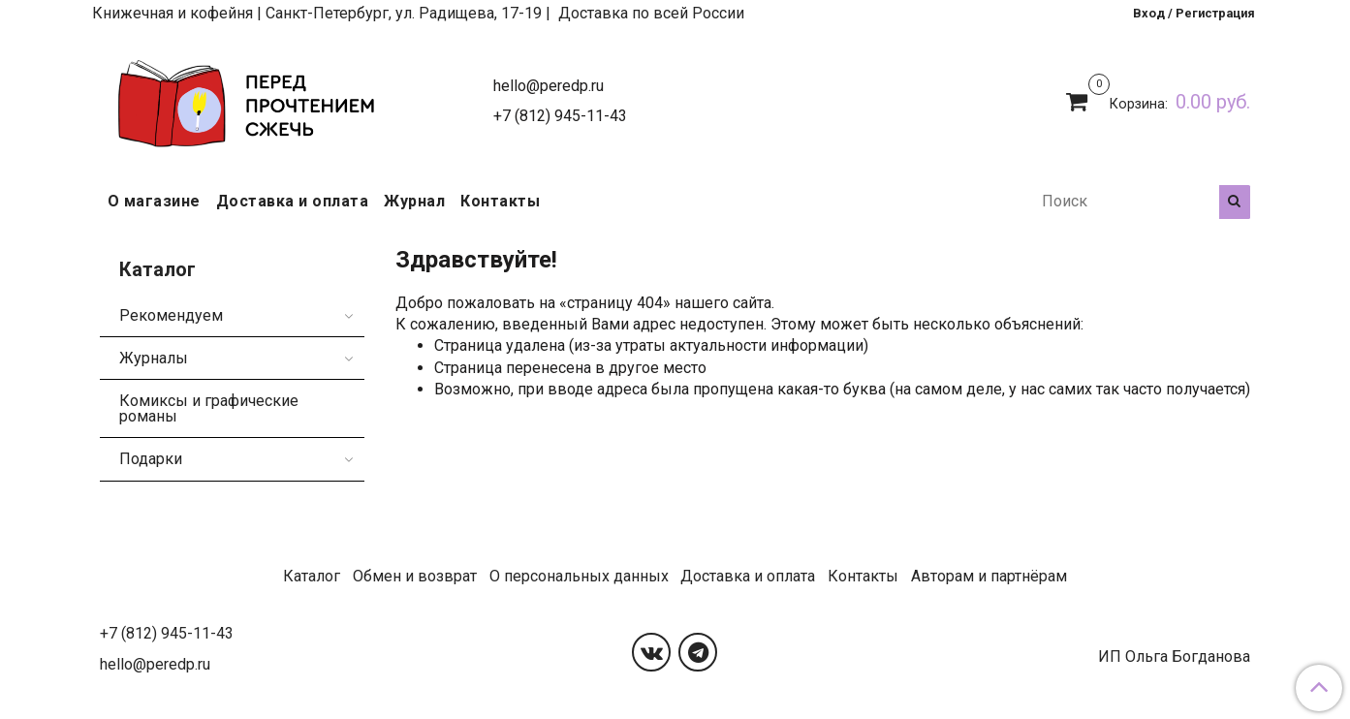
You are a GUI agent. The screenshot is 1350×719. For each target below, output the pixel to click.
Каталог (311, 576)
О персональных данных (579, 576)
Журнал (414, 201)
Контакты (500, 201)
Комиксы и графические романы (208, 408)
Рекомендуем (171, 315)
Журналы (153, 358)
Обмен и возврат (415, 576)
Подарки (150, 459)
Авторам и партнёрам (989, 576)
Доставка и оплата (292, 201)
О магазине (154, 201)
